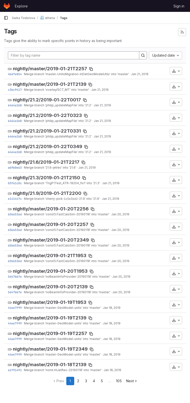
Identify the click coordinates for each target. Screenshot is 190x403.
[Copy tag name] (91, 69)
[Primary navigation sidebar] (6, 18)
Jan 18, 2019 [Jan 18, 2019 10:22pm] (111, 308)
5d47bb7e (15, 276)
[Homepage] (7, 6)
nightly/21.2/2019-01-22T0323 (47, 115)
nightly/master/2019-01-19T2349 (50, 349)
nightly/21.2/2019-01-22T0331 (47, 131)
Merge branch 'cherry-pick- (44, 199)
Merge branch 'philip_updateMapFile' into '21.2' (58, 105)
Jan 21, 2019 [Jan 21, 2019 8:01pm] (100, 89)
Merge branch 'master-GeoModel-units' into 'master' (62, 308)
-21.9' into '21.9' (89, 199)
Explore (21, 6)
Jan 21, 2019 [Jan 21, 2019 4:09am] (110, 199)
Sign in (178, 6)
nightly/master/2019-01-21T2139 (49, 84)
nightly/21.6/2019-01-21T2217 (46, 162)
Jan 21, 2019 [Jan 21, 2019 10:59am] (87, 167)
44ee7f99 (15, 308)
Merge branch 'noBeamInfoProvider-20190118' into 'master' (67, 276)
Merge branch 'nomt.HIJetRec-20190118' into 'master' (62, 370)
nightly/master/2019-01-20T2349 (51, 240)
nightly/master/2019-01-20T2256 (51, 209)
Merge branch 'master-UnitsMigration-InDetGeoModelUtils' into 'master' (76, 74)
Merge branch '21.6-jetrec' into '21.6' (50, 167)
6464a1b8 (15, 105)
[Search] (143, 55)
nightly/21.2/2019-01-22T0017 (47, 100)
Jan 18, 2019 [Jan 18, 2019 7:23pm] (112, 370)
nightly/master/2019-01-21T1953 (49, 255)
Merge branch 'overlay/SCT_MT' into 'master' (56, 89)
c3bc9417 (15, 89)
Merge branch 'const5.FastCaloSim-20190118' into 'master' (66, 214)
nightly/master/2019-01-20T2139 (50, 287)
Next (132, 381)
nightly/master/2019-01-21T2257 (50, 68)
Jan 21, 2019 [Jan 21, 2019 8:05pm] (139, 74)
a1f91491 (15, 370)
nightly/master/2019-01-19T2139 (49, 318)
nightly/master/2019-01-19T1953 (49, 302)
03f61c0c (15, 183)
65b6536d (15, 214)
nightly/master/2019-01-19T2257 (50, 333)
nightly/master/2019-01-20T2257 (50, 224)
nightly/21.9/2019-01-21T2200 (47, 193)
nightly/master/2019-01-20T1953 (50, 271)
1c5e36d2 (71, 199)
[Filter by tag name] (73, 55)
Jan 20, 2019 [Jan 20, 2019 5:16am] (121, 276)
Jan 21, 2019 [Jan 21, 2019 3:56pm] (102, 105)
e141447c (15, 199)
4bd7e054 (15, 74)
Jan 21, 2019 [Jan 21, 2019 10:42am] (110, 183)
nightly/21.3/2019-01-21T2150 (46, 177)
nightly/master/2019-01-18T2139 (49, 364)
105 (119, 381)
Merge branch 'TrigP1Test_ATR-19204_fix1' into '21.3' (62, 183)
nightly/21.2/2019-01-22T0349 (47, 146)
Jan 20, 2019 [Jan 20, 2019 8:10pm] (120, 214)
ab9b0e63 (15, 167)
